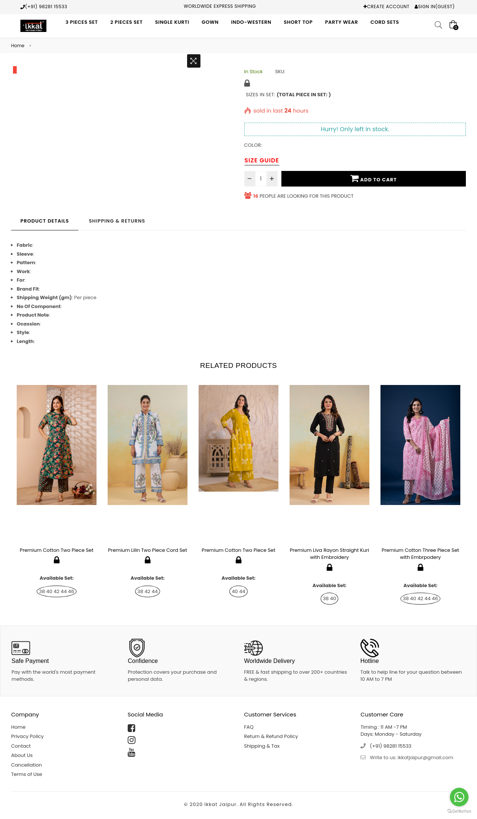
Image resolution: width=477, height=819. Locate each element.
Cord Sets (384, 22)
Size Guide (262, 160)
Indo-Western (251, 22)
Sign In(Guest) (436, 6)
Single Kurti (172, 22)
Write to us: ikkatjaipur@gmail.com (411, 757)
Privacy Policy (27, 736)
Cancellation (26, 764)
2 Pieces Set (126, 22)
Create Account (388, 6)
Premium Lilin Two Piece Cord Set (147, 550)
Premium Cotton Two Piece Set (56, 550)
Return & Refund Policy (271, 736)
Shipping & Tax (262, 746)
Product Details (44, 220)
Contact (21, 746)
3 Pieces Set (81, 22)
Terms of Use (26, 774)
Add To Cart (373, 178)
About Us (22, 755)
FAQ (249, 727)
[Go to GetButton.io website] (459, 811)
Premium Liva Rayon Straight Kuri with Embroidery (329, 554)
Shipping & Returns (117, 220)
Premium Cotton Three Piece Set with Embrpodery (420, 554)
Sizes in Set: (288, 94)
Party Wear (341, 22)
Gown (210, 22)
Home (17, 45)
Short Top (298, 22)
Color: (253, 145)
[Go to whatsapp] (459, 797)
